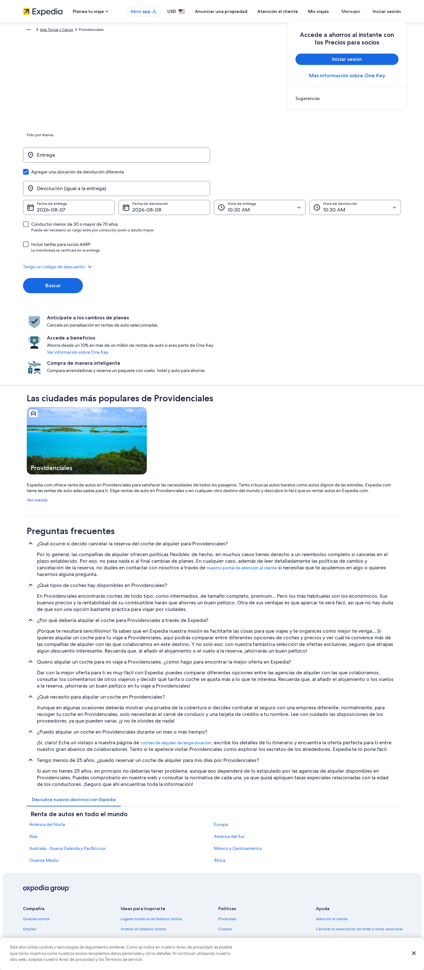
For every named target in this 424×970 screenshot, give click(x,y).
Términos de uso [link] (232, 875)
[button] (212, 236)
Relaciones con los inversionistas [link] (50, 895)
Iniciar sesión (387, 11)
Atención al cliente (296, 11)
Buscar (53, 255)
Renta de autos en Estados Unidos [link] (149, 905)
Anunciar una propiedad (240, 11)
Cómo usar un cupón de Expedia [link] (344, 895)
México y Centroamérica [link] (237, 784)
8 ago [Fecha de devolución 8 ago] (138, 179)
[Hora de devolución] (355, 177)
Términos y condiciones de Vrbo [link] (245, 895)
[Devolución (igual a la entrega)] (307, 158)
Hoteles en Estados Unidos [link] (143, 865)
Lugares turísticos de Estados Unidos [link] (151, 854)
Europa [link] (221, 760)
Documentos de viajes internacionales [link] (348, 905)
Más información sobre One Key (347, 75)
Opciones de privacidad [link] (239, 915)
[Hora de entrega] (260, 177)
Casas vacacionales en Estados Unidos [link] (153, 875)
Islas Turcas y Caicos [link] (98, 30)
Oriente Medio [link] (44, 796)
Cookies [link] (225, 865)
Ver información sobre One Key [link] (208, 307)
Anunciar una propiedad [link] (44, 875)
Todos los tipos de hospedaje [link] (146, 915)
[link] (347, 98)
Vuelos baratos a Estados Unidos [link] (148, 895)
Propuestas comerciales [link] (43, 885)
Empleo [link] (29, 865)
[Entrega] (116, 158)
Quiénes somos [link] (36, 854)
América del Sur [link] (229, 772)
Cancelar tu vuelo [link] (331, 875)
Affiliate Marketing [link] (38, 915)
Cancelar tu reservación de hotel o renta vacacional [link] (359, 865)
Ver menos (37, 436)
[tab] (74, 735)
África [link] (219, 796)
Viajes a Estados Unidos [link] (140, 885)
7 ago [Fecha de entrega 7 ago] (43, 179)
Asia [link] (33, 772)
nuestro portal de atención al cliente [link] (242, 504)
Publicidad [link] (32, 905)
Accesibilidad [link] (230, 905)
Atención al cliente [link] (332, 854)
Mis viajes (337, 11)
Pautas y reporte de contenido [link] (244, 925)
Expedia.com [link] (34, 30)
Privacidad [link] (227, 854)
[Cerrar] (414, 953)
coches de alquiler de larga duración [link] (175, 679)
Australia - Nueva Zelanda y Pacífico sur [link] (67, 784)
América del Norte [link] (47, 760)
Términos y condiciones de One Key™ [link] (250, 885)
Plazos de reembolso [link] (334, 885)
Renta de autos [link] (64, 30)
